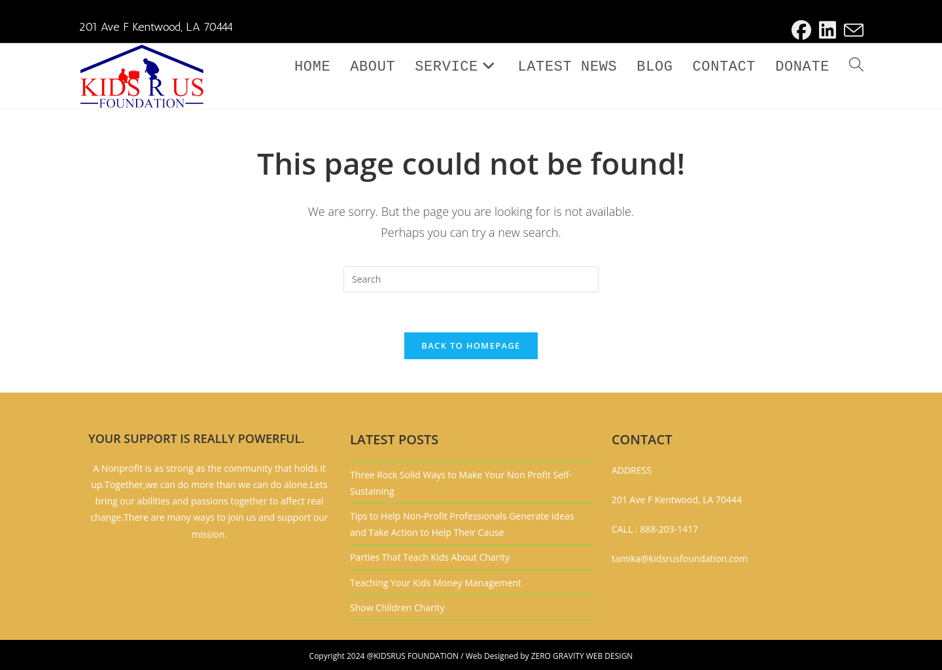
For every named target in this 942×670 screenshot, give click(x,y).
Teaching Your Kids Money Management (435, 582)
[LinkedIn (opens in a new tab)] (827, 30)
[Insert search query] (471, 279)
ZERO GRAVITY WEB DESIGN (582, 655)
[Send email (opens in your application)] (852, 30)
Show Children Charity (397, 607)
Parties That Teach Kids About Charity (430, 557)
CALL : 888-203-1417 (655, 529)
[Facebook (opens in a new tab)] (801, 30)
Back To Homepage (470, 345)
